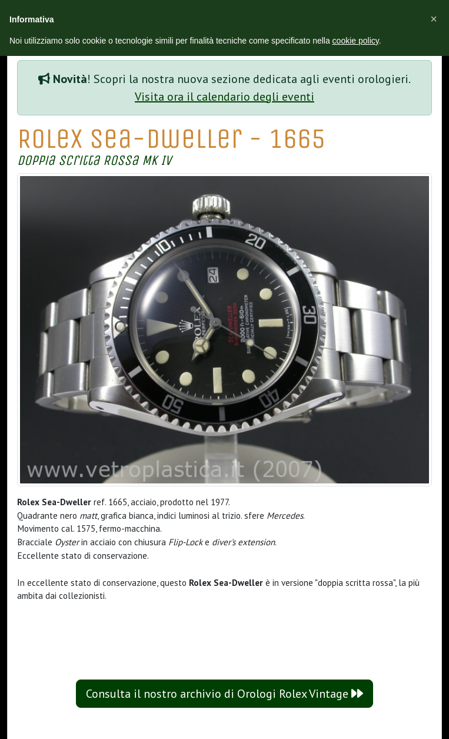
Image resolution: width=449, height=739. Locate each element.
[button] (433, 18)
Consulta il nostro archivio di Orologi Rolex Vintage (224, 693)
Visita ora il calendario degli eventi (224, 96)
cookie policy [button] (355, 40)
